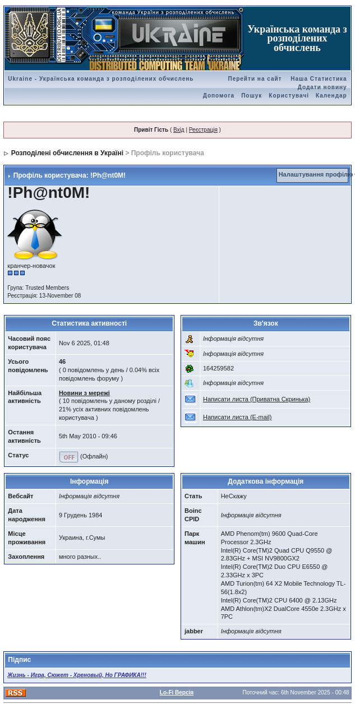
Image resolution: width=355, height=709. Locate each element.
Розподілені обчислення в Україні (67, 153)
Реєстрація (203, 130)
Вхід (179, 130)
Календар (331, 95)
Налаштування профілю (316, 174)
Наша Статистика (319, 79)
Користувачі (289, 95)
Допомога (218, 95)
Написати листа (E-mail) (237, 417)
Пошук (251, 95)
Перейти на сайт (255, 79)
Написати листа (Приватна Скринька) (256, 399)
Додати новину (322, 87)
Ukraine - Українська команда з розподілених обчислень (100, 79)
